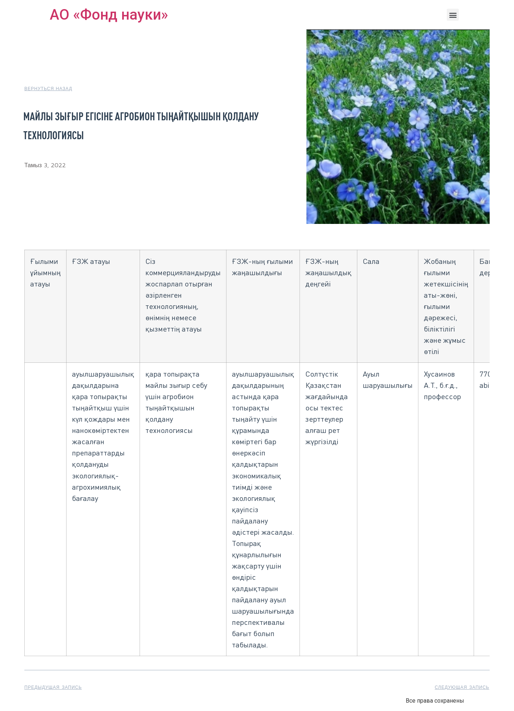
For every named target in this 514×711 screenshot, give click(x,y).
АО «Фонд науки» (109, 14)
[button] (453, 15)
